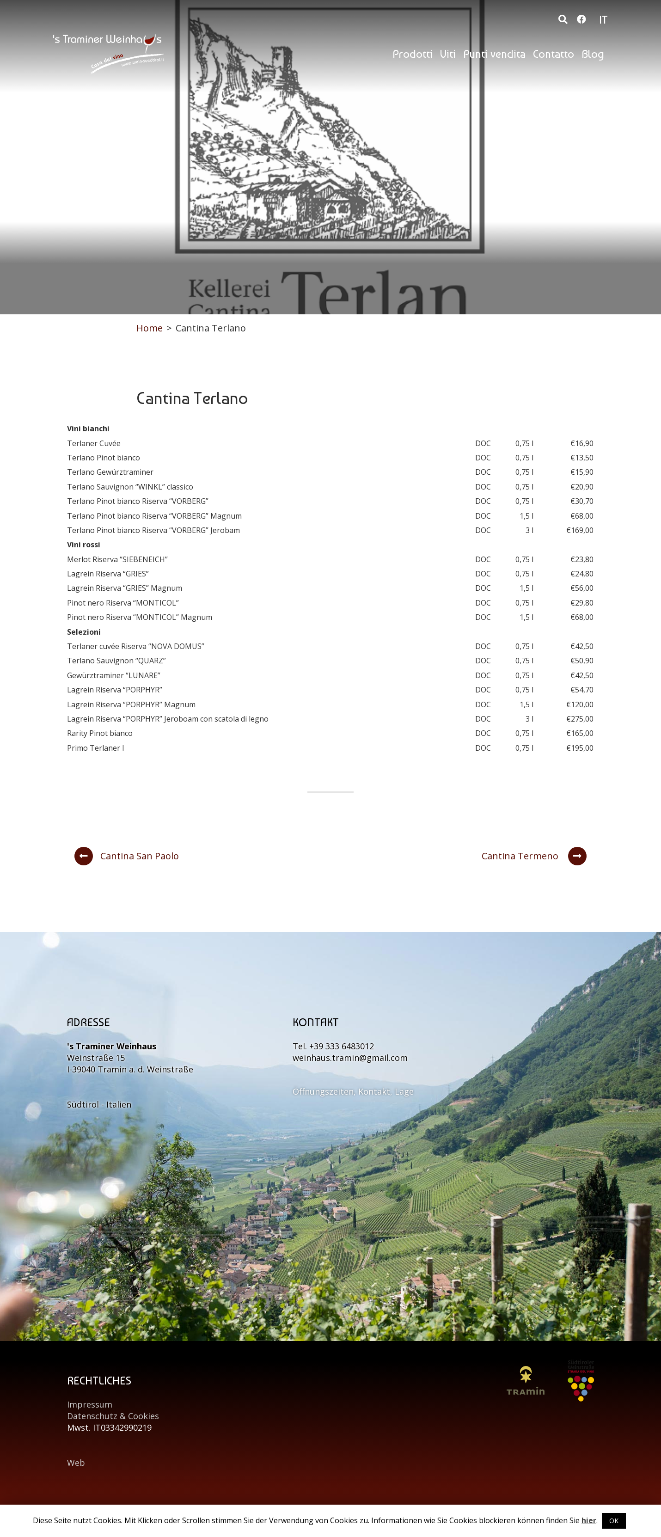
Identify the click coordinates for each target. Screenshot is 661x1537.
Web (76, 1462)
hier (588, 1520)
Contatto (553, 54)
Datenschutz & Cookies (113, 1415)
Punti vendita (494, 54)
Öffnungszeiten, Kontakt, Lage (353, 1091)
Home (149, 328)
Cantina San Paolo (126, 856)
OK (613, 1520)
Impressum (89, 1404)
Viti (448, 54)
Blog (592, 54)
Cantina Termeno (534, 856)
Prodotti (412, 54)
